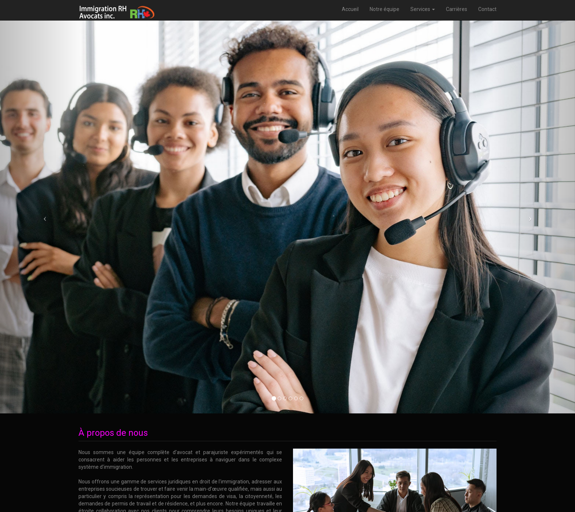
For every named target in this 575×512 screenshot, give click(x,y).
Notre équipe (384, 9)
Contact (487, 9)
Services (422, 9)
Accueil (350, 9)
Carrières (456, 9)
